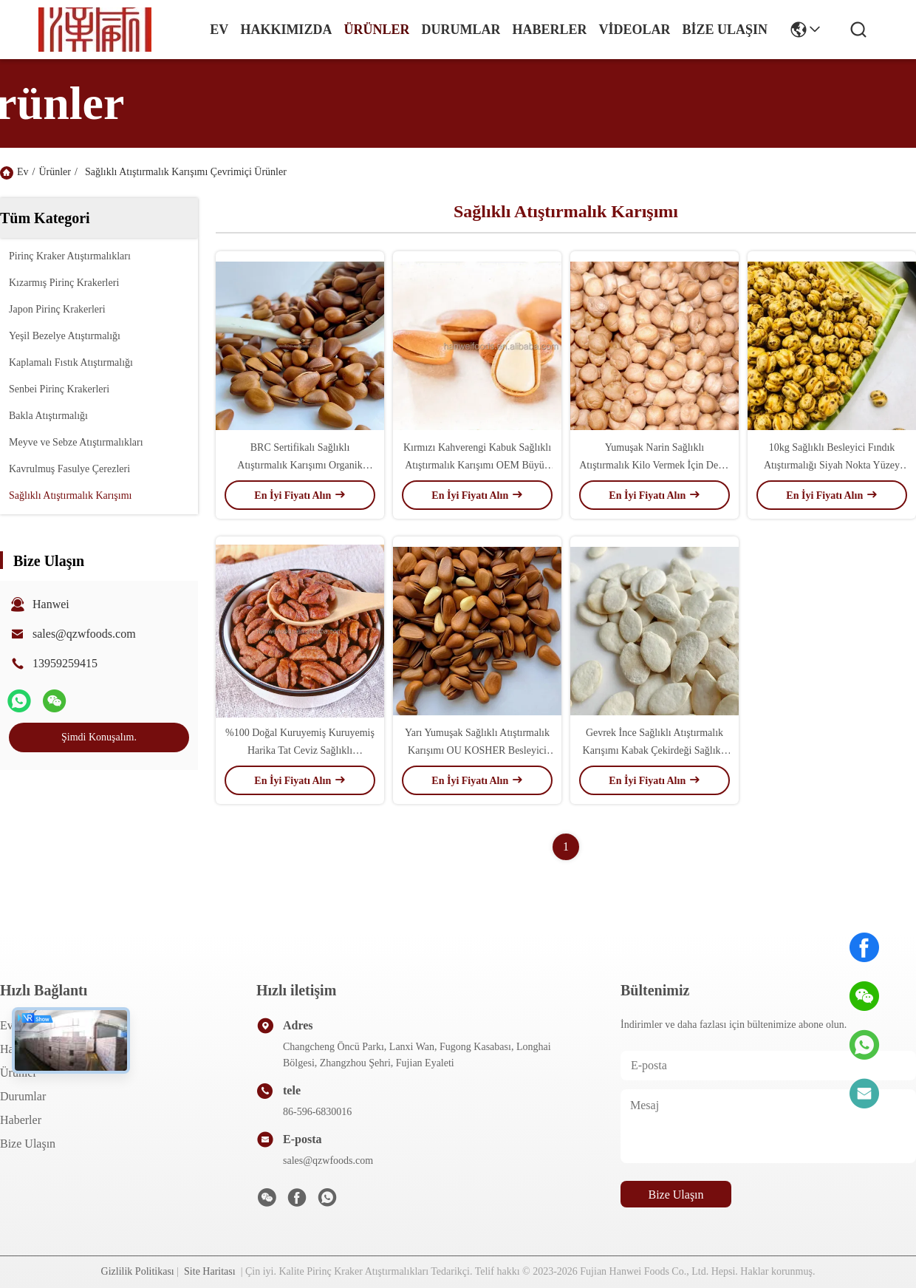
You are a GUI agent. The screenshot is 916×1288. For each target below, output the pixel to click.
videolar (634, 29)
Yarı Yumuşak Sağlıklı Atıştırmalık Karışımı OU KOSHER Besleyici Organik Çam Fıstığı (477, 750)
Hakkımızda (286, 29)
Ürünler (376, 29)
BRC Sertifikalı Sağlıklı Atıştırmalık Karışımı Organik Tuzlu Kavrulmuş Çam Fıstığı (299, 465)
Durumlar (460, 29)
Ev (219, 29)
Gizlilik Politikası (137, 1271)
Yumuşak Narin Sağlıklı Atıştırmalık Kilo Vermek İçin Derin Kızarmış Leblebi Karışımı (654, 465)
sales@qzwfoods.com (84, 633)
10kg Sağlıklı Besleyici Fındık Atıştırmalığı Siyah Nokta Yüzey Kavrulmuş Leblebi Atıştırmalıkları (832, 465)
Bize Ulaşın (725, 29)
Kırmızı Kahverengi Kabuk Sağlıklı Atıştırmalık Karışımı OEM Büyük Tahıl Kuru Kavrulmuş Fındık (477, 465)
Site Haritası (210, 1271)
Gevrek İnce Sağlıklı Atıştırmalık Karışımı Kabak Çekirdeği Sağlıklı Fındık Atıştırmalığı (655, 750)
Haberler (549, 29)
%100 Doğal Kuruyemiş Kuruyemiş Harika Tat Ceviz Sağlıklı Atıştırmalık (300, 750)
